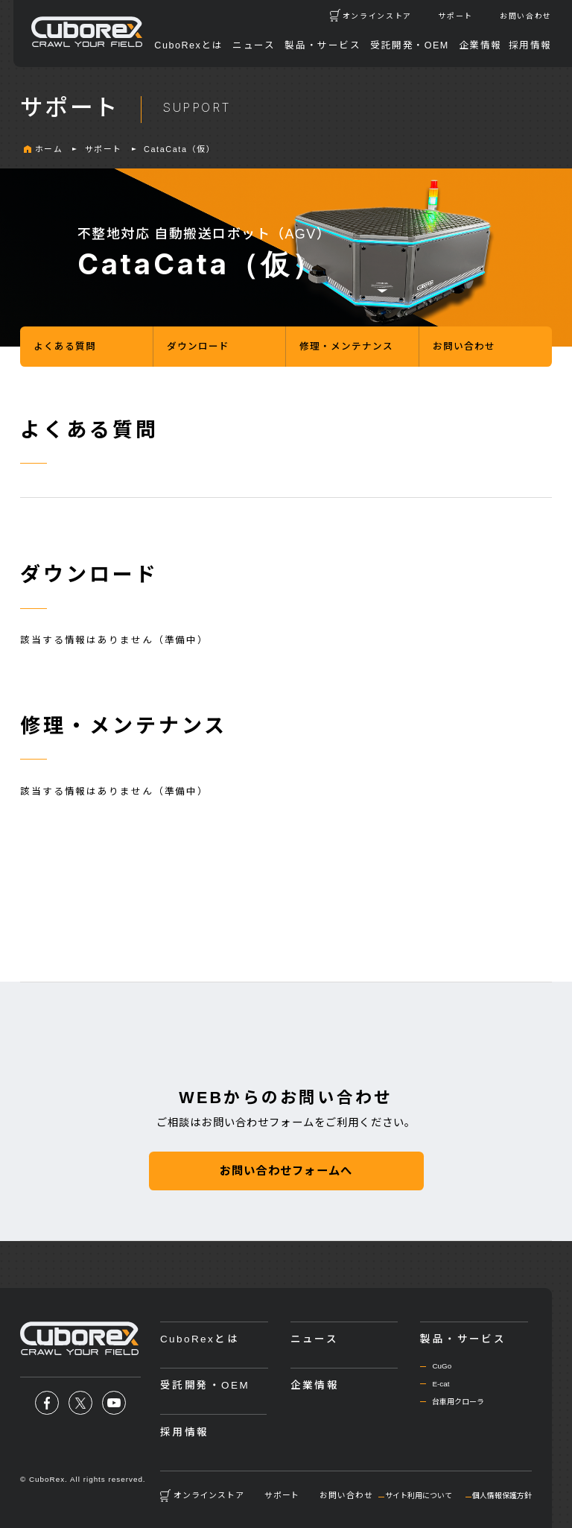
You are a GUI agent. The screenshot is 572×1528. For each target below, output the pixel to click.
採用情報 (530, 45)
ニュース (253, 45)
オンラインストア (377, 16)
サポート (455, 16)
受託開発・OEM (409, 45)
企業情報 (480, 45)
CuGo (441, 1366)
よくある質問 (65, 346)
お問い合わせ (526, 16)
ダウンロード (198, 346)
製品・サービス (322, 45)
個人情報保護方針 (502, 1495)
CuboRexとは (188, 45)
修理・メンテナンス (346, 346)
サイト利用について (418, 1495)
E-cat (440, 1384)
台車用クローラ (458, 1402)
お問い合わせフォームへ (286, 1170)
